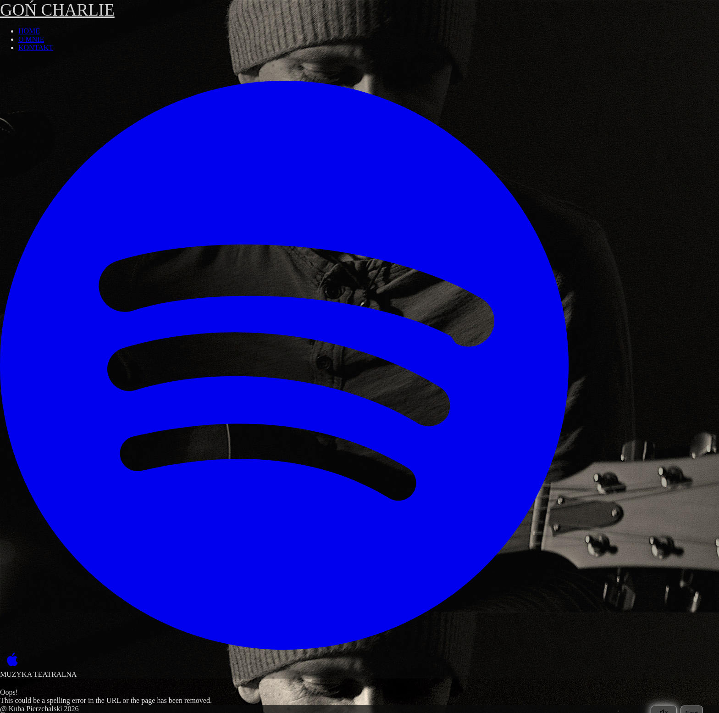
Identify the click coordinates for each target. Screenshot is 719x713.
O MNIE (31, 39)
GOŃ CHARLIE (57, 9)
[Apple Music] (10, 660)
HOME (29, 31)
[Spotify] (284, 365)
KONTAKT (35, 47)
